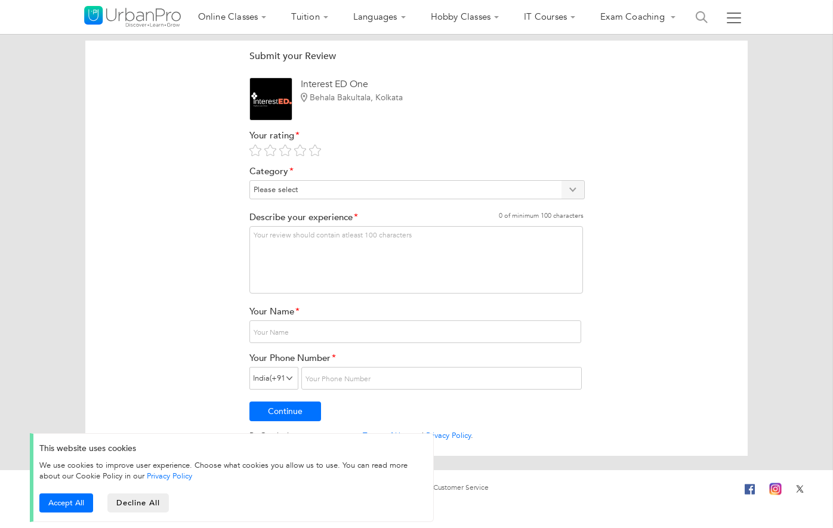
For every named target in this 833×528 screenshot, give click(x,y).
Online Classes (228, 17)
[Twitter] (800, 487)
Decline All (138, 503)
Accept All (66, 503)
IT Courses (545, 17)
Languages (375, 17)
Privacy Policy (448, 435)
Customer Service (461, 487)
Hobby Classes (461, 17)
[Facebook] (750, 494)
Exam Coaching (633, 17)
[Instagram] (775, 487)
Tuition (305, 17)
